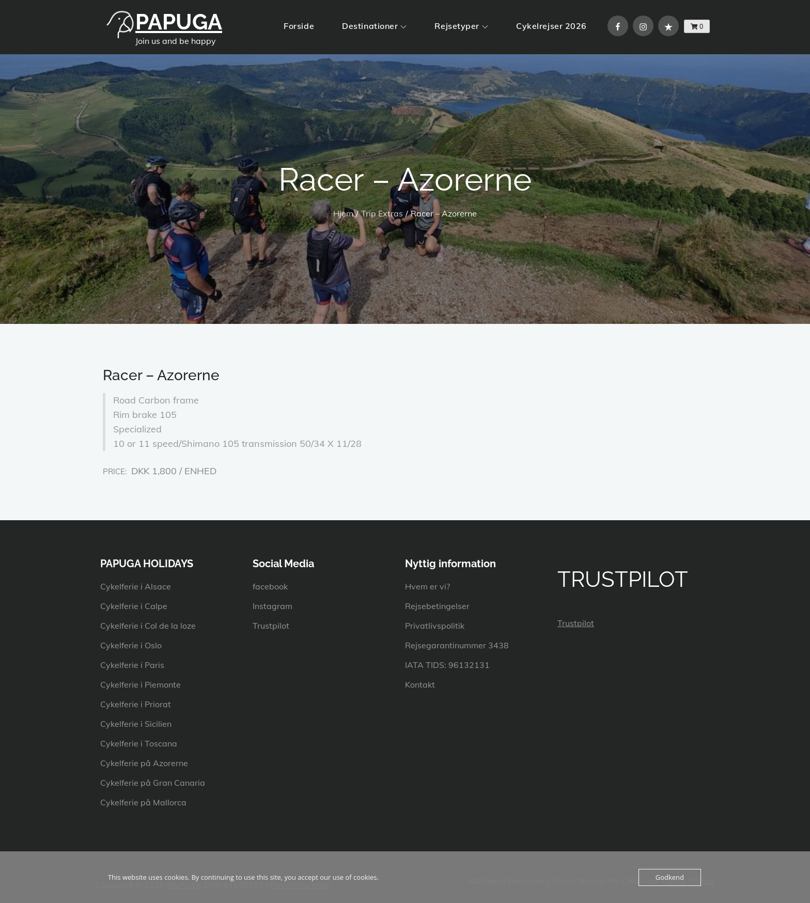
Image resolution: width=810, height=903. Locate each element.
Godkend (670, 877)
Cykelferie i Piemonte (140, 684)
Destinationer (374, 26)
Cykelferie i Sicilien (136, 724)
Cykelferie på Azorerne (144, 763)
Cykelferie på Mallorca (143, 802)
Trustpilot (271, 625)
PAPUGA (178, 22)
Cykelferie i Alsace (135, 586)
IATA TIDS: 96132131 (447, 665)
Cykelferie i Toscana (138, 743)
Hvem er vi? (427, 586)
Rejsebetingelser (437, 606)
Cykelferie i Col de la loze (148, 625)
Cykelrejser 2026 (551, 26)
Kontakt (420, 684)
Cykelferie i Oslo (131, 645)
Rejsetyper (461, 26)
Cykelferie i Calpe (133, 606)
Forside (299, 26)
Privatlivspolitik (434, 625)
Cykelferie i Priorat (135, 704)
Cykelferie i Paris (132, 665)
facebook (270, 586)
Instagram (272, 606)
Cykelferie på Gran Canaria (152, 782)
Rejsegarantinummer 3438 (457, 645)
